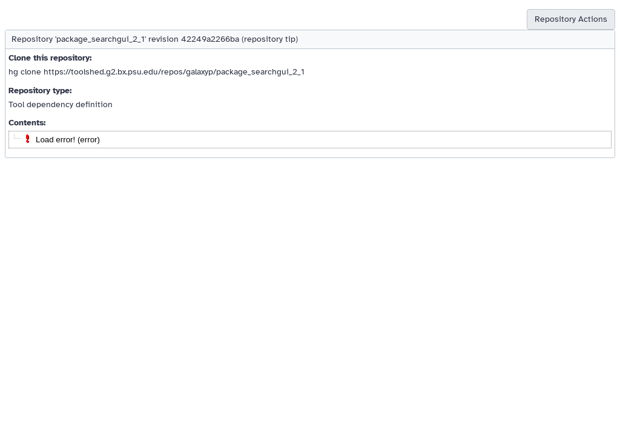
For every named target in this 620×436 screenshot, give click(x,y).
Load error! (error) (68, 139)
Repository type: (39, 90)
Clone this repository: (49, 58)
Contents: (26, 122)
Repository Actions (571, 19)
